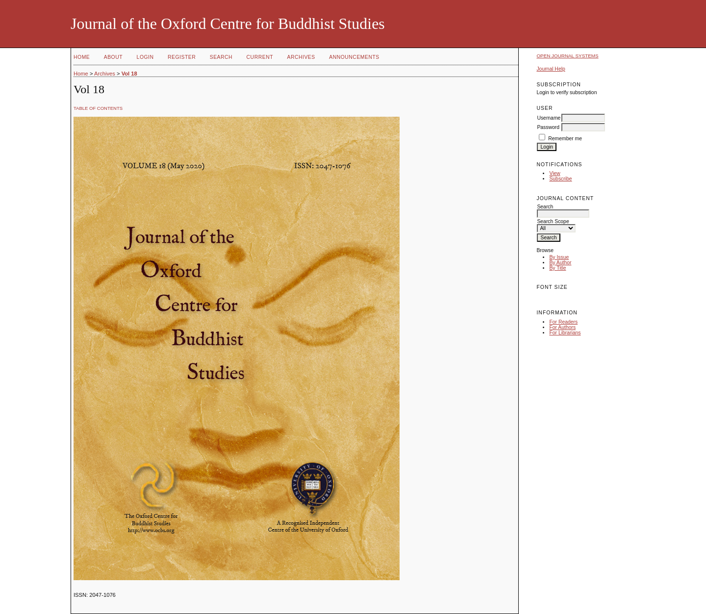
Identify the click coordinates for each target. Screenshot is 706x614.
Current (260, 57)
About (113, 57)
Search (221, 57)
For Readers (563, 322)
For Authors (562, 327)
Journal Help (550, 69)
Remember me (565, 138)
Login (145, 57)
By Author (560, 262)
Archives (301, 57)
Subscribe (560, 178)
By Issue (559, 257)
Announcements (354, 57)
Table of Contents (98, 108)
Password (548, 127)
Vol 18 (129, 74)
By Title (557, 268)
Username (548, 118)
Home (82, 57)
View (554, 173)
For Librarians (564, 332)
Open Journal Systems (567, 55)
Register (182, 57)
